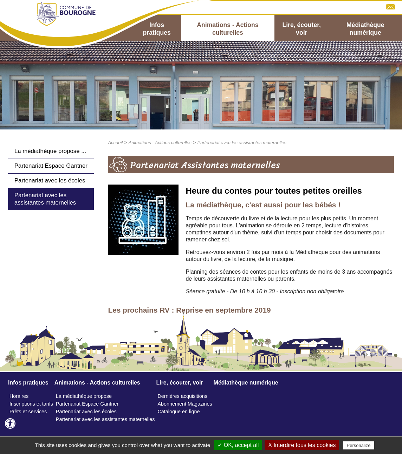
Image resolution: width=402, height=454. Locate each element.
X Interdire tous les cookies (302, 445)
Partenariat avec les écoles (49, 180)
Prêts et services (28, 411)
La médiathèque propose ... (50, 151)
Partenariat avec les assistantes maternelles (45, 199)
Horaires (18, 396)
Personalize (359, 445)
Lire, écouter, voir (301, 28)
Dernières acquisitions (182, 396)
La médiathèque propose (84, 396)
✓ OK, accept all (238, 445)
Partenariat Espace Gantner (50, 165)
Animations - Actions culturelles (227, 28)
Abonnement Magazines (184, 404)
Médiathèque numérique (365, 28)
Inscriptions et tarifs (31, 404)
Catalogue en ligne (178, 411)
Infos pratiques (157, 28)
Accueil (115, 142)
